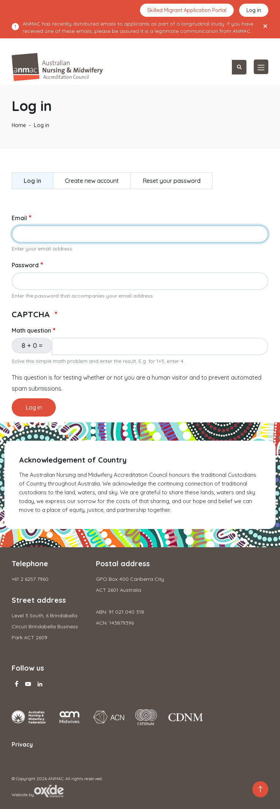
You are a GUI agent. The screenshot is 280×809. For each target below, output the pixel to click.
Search (239, 67)
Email (19, 218)
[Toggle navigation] (261, 67)
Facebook (16, 684)
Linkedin (39, 684)
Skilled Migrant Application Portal (186, 10)
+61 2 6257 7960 (30, 579)
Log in (253, 10)
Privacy (22, 744)
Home (19, 125)
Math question (31, 330)
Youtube (28, 684)
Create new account (92, 180)
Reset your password (172, 180)
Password (25, 265)
